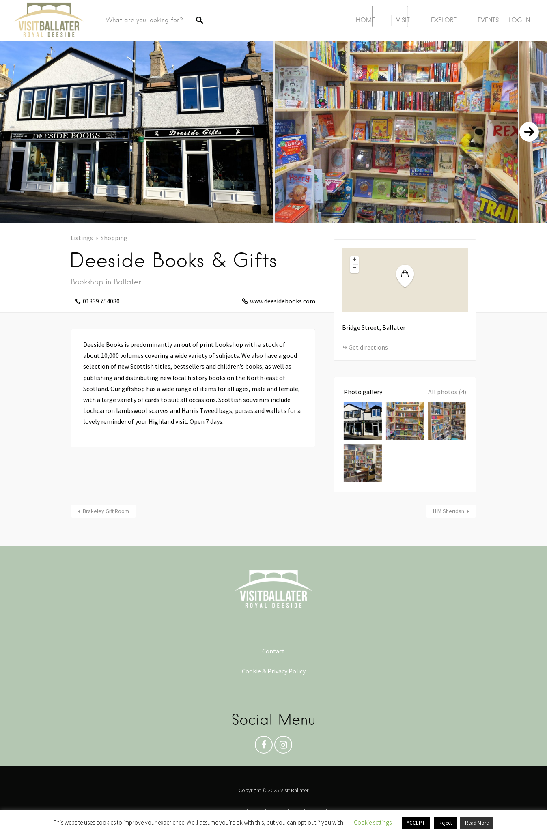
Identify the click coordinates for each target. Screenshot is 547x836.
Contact (273, 651)
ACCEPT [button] (416, 822)
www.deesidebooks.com (282, 301)
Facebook (264, 747)
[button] (410, 276)
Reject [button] (445, 822)
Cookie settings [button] (373, 822)
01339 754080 (101, 301)
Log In (519, 20)
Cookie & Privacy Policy (274, 671)
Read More (477, 822)
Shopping (114, 238)
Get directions (368, 347)
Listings (82, 238)
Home (365, 20)
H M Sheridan (448, 511)
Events (488, 20)
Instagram (283, 747)
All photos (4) (447, 392)
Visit (403, 20)
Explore (444, 20)
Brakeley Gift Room (106, 511)
